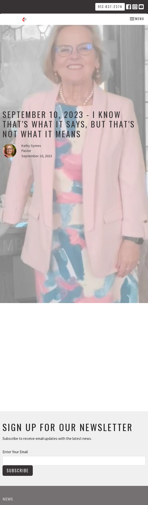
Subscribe (18, 470)
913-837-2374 (110, 6)
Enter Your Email (15, 451)
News (8, 498)
